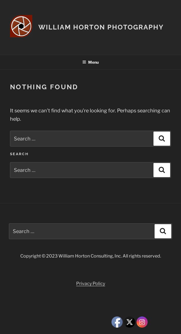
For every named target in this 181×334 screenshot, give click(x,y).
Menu (90, 62)
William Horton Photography (101, 27)
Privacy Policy (90, 283)
